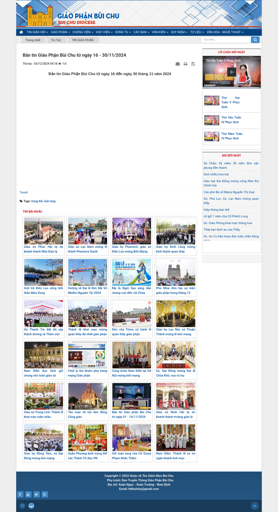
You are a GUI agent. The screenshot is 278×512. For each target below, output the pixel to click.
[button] (231, 72)
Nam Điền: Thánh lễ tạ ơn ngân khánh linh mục (175, 442)
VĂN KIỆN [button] (160, 33)
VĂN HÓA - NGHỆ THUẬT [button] (225, 33)
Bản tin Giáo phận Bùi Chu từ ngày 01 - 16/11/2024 (131, 401)
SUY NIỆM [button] (179, 33)
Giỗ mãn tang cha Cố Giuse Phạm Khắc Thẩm (131, 442)
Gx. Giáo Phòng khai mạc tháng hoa (228, 223)
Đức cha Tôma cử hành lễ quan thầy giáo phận (131, 318)
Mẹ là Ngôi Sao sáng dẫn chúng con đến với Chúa (131, 277)
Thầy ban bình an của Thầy (222, 229)
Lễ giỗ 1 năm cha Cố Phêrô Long (226, 216)
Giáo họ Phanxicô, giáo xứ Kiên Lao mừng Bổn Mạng (131, 235)
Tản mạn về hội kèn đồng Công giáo (87, 401)
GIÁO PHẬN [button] (60, 33)
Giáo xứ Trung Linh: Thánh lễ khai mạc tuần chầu (43, 401)
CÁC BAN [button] (141, 33)
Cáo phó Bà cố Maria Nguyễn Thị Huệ (229, 192)
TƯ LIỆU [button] (197, 33)
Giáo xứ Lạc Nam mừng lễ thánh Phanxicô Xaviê (87, 235)
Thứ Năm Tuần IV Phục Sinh (232, 136)
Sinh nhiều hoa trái (216, 174)
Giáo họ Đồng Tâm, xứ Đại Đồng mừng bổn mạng (43, 442)
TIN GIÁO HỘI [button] (37, 33)
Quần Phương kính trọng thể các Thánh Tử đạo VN (87, 442)
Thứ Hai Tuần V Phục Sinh (230, 102)
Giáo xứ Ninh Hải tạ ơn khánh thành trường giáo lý (175, 401)
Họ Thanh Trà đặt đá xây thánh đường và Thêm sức (43, 318)
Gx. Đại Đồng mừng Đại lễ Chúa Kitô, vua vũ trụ (175, 359)
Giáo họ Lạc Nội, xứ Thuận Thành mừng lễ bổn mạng (175, 318)
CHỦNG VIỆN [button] (82, 33)
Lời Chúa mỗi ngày (231, 52)
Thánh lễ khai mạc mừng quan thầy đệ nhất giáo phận (87, 318)
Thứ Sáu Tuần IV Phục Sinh (231, 120)
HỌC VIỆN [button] (104, 33)
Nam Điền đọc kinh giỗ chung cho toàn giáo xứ (43, 359)
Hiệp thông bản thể (216, 210)
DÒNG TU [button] (123, 33)
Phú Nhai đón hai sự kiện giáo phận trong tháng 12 (175, 277)
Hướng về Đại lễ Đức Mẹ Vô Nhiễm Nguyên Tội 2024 (87, 277)
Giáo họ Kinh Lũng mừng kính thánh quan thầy (175, 235)
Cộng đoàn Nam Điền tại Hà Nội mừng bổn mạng (131, 359)
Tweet (23, 192)
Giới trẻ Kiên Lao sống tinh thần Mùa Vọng (43, 277)
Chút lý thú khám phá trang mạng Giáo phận (87, 359)
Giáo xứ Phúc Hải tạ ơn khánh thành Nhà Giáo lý (43, 235)
